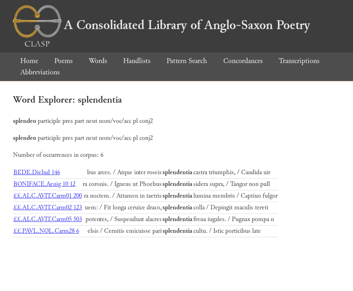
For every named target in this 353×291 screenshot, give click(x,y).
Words (98, 61)
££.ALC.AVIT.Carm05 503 (47, 219)
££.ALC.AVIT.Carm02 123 (47, 207)
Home (29, 61)
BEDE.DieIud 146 (36, 172)
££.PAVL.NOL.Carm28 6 (46, 231)
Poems (63, 61)
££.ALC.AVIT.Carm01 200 (47, 195)
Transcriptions (299, 61)
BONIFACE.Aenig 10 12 (44, 184)
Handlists (136, 61)
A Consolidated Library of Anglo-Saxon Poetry (161, 25)
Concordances (243, 61)
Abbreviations (40, 72)
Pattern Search (187, 61)
